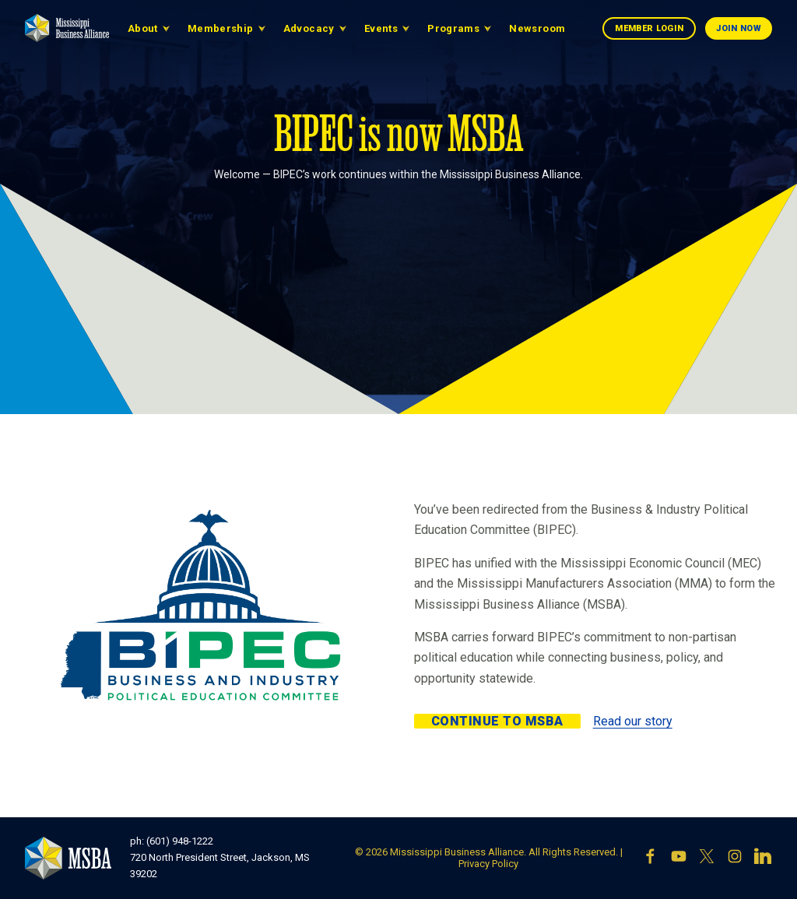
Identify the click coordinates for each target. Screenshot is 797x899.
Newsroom (537, 28)
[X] (706, 858)
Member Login (649, 28)
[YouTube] (678, 858)
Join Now (738, 28)
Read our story (632, 721)
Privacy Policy (488, 863)
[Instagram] (734, 858)
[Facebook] (650, 858)
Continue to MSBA (497, 721)
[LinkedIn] (762, 858)
